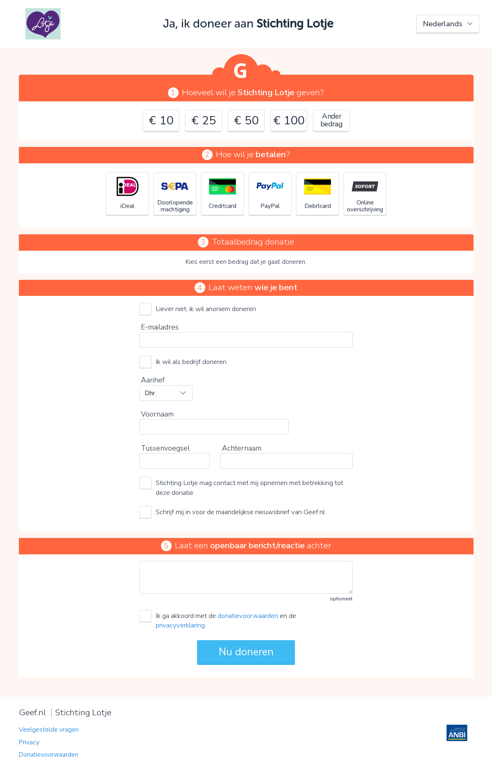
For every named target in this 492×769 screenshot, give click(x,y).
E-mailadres (160, 327)
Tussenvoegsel (165, 448)
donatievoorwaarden (248, 615)
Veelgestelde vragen (49, 729)
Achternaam (241, 448)
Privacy (29, 742)
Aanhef (153, 380)
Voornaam (157, 414)
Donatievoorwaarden (48, 754)
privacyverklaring (180, 625)
